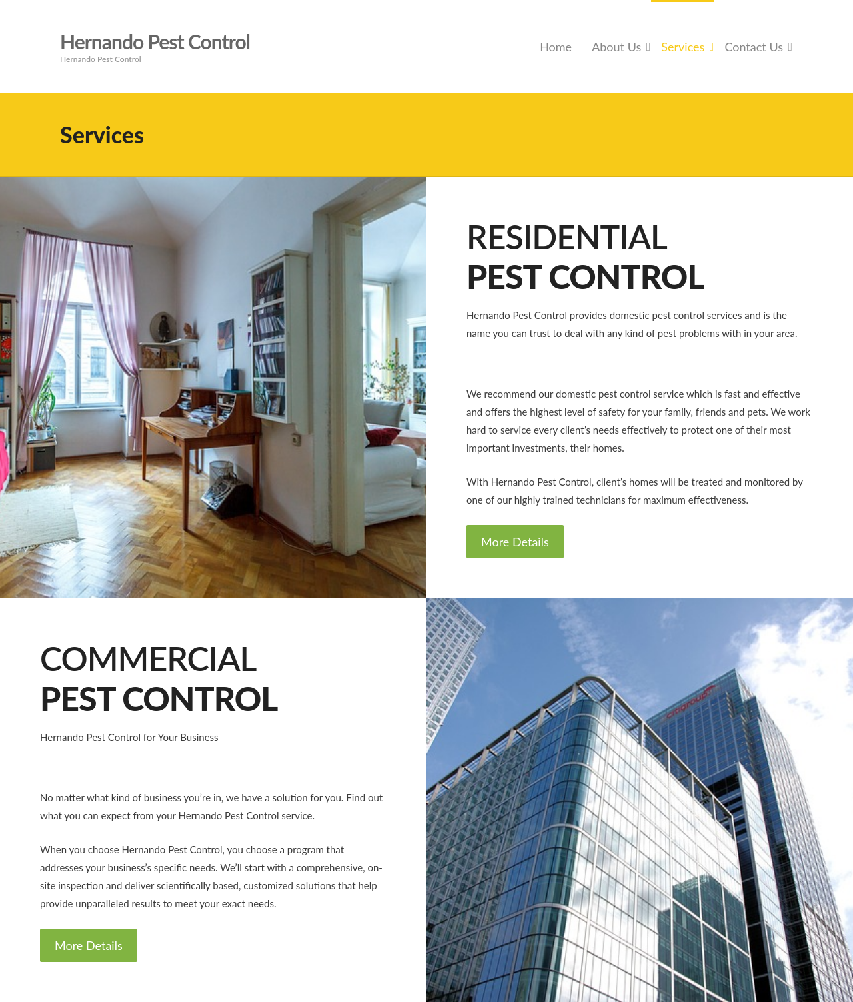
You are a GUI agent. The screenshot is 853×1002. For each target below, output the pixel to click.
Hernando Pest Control (155, 41)
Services (682, 46)
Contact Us (753, 46)
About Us (616, 46)
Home (556, 46)
